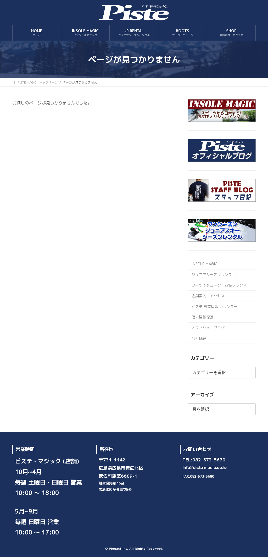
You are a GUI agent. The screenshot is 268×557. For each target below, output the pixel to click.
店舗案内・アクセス (208, 295)
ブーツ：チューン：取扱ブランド (219, 285)
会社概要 (199, 338)
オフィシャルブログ (208, 327)
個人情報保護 (203, 317)
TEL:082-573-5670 (203, 460)
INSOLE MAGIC (204, 264)
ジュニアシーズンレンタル (214, 274)
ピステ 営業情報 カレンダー (215, 306)
